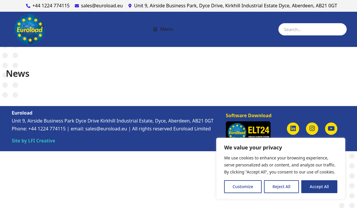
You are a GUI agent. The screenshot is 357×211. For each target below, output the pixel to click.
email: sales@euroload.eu (99, 128)
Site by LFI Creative (33, 140)
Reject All (281, 186)
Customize (243, 186)
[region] (280, 168)
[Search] (340, 29)
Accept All (319, 186)
